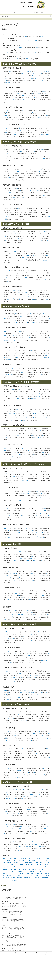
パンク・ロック (15, 873)
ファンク (46, 738)
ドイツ (5, 40)
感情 (41, 498)
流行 (48, 454)
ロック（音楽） (29, 864)
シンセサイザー (7, 34)
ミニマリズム (20, 869)
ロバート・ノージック (39, 862)
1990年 (5, 632)
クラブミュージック (11, 740)
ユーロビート (38, 864)
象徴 (8, 281)
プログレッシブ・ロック (11, 860)
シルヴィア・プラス (40, 875)
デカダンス (17, 880)
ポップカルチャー (37, 437)
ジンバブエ (44, 867)
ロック (36, 52)
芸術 (37, 190)
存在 (24, 113)
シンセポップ (26, 40)
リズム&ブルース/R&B (22, 877)
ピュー (23, 675)
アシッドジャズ (15, 864)
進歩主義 (9, 862)
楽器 (41, 36)
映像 (33, 299)
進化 (49, 260)
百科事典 (4, 885)
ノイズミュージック (43, 869)
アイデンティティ (14, 335)
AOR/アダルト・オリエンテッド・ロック (22, 862)
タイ (15, 119)
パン (43, 52)
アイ (39, 372)
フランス (16, 735)
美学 (36, 40)
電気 (28, 71)
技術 (13, 34)
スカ (30, 877)
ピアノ (17, 76)
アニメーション (30, 353)
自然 (19, 113)
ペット (13, 333)
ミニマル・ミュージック (20, 858)
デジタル (22, 233)
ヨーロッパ (24, 208)
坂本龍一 (22, 864)
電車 (38, 171)
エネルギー (32, 471)
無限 (45, 93)
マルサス (13, 877)
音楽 (26, 36)
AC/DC (21, 873)
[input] (26, 16)
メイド (7, 277)
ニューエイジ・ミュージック (33, 867)
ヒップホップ (9, 828)
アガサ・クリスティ (8, 880)
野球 (19, 875)
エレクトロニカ (39, 532)
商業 (15, 45)
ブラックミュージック (18, 867)
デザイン (30, 115)
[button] (50, 16)
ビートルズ (25, 95)
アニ (7, 273)
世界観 (41, 513)
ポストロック (33, 871)
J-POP (39, 871)
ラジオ (32, 556)
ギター (21, 76)
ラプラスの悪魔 (44, 877)
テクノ (30, 190)
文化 (47, 299)
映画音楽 (34, 869)
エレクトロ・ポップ (8, 858)
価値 (38, 614)
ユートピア (28, 869)
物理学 (43, 91)
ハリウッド (42, 858)
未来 (32, 78)
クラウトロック (7, 871)
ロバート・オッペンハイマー (32, 873)
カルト (13, 871)
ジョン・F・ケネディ (33, 858)
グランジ (18, 634)
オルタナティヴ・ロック (23, 871)
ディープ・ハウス (29, 875)
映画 (19, 828)
